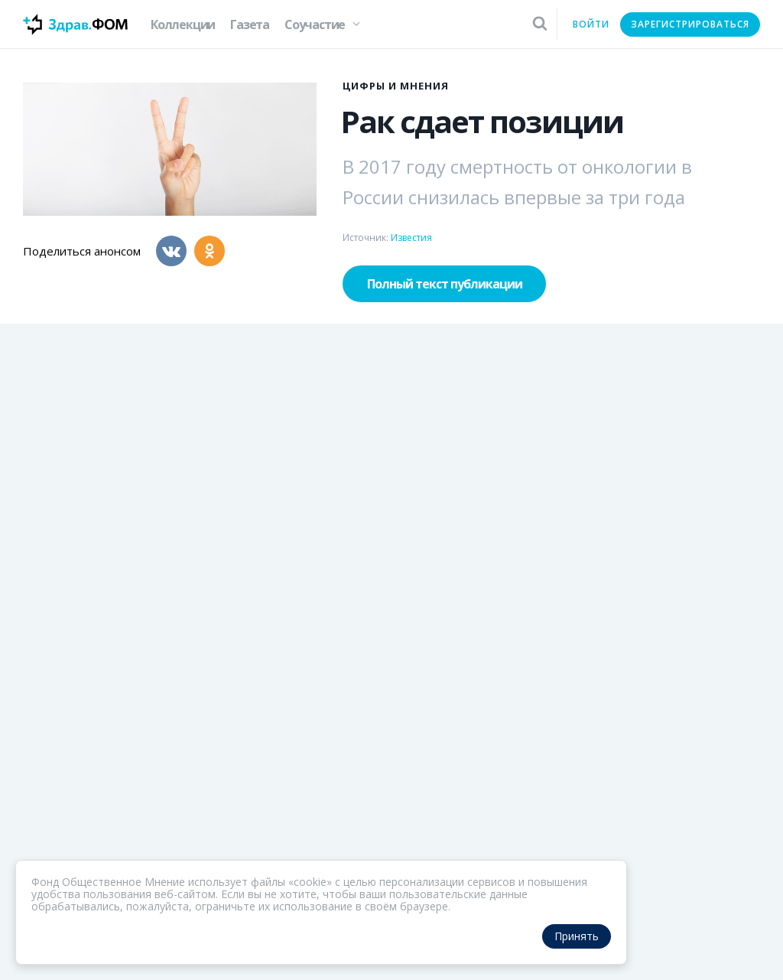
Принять (576, 936)
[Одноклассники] (209, 251)
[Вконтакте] (171, 251)
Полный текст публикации (444, 283)
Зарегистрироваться (690, 24)
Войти (591, 24)
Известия (411, 237)
